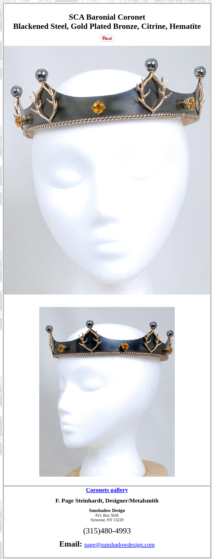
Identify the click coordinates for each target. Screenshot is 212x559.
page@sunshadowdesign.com (119, 544)
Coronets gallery (107, 490)
